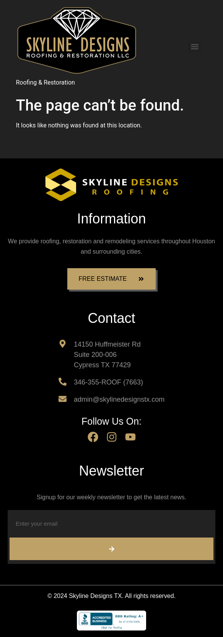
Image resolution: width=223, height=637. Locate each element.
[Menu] (195, 46)
